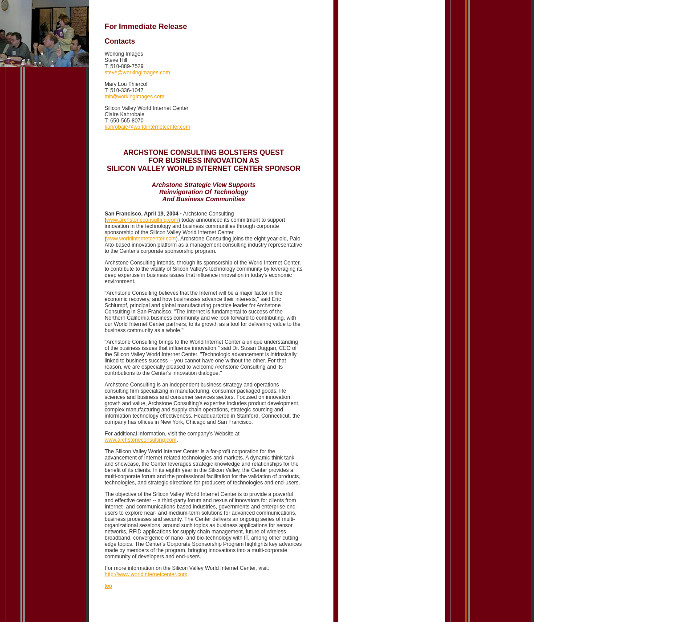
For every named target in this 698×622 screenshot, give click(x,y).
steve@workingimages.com (137, 72)
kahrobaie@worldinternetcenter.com (147, 127)
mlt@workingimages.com (134, 97)
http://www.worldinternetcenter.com (146, 574)
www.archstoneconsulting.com (142, 220)
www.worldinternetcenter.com (141, 239)
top (108, 586)
